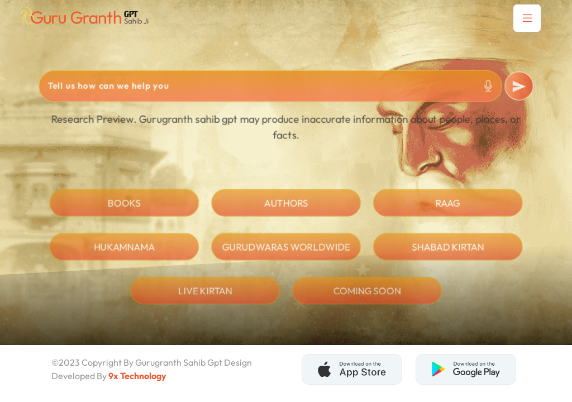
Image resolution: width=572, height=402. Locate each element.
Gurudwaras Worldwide (286, 252)
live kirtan (204, 297)
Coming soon (367, 297)
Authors (286, 208)
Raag (449, 208)
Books (122, 208)
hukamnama (123, 252)
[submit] (521, 87)
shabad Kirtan (449, 252)
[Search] (270, 87)
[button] (527, 18)
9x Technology (137, 375)
